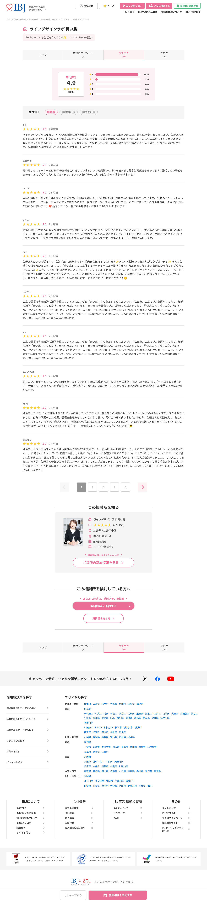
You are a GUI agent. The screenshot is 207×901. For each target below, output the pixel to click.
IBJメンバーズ (128, 808)
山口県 (122, 771)
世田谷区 (184, 713)
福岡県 (87, 776)
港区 (106, 713)
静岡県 (96, 752)
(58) (124, 54)
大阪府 (87, 756)
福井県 (131, 737)
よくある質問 (30, 832)
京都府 (96, 766)
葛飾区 (155, 718)
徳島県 (131, 771)
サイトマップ (176, 808)
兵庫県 (87, 766)
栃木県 (113, 732)
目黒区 (166, 713)
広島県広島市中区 (48, 19)
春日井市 (106, 747)
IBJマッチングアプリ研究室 (176, 829)
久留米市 (99, 781)
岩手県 (105, 704)
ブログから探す (27, 762)
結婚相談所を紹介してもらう (27, 719)
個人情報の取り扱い (79, 827)
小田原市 (88, 727)
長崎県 (96, 786)
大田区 (174, 713)
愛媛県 (148, 771)
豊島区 (105, 718)
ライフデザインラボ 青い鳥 (67, 19)
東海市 (124, 747)
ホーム (8, 19)
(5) (83, 54)
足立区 (146, 718)
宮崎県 (122, 786)
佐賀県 (87, 786)
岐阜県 (87, 752)
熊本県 (105, 786)
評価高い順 (68, 112)
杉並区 (96, 718)
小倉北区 (119, 781)
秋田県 (122, 704)
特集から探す (27, 751)
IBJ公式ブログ (193, 11)
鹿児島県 (132, 786)
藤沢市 (118, 727)
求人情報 (79, 818)
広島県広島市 (35, 19)
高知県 (157, 771)
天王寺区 (119, 761)
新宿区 (113, 713)
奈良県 (113, 766)
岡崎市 (96, 747)
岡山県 (105, 771)
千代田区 (88, 713)
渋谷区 (194, 713)
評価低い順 (88, 112)
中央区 (98, 713)
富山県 (113, 737)
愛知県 (87, 742)
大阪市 (87, 761)
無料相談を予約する (120, 895)
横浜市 (138, 727)
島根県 (96, 771)
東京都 (87, 708)
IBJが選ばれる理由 (148, 11)
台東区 (131, 713)
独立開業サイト (176, 823)
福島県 (139, 704)
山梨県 (87, 737)
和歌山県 (123, 766)
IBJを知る (129, 11)
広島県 (113, 771)
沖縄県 (142, 786)
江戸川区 (164, 718)
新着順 (51, 112)
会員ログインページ (176, 818)
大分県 (113, 786)
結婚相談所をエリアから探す (27, 708)
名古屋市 (152, 747)
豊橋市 (142, 747)
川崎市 (98, 727)
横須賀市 (128, 727)
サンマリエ (128, 813)
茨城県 (105, 732)
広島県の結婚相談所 (21, 19)
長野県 (105, 737)
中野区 (87, 718)
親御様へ (30, 827)
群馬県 (122, 732)
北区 (112, 718)
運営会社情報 (79, 808)
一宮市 (87, 747)
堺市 (95, 761)
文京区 (122, 713)
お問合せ (79, 823)
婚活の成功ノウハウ (171, 11)
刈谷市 (116, 747)
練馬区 (137, 718)
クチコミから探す (27, 740)
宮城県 (113, 704)
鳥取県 (87, 771)
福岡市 (109, 781)
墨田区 (139, 713)
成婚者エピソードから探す (27, 729)
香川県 (139, 771)
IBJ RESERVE (176, 813)
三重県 (105, 752)
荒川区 (120, 718)
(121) (164, 54)
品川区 (157, 713)
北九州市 (88, 781)
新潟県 (96, 737)
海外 (149, 786)
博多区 (129, 781)
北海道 (87, 704)
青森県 (96, 704)
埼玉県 (87, 732)
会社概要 (79, 813)
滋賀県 (105, 766)
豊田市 (133, 747)
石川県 (122, 737)
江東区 (148, 713)
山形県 (131, 704)
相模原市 (108, 727)
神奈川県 (88, 722)
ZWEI (128, 818)
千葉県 (96, 732)
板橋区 (128, 718)
